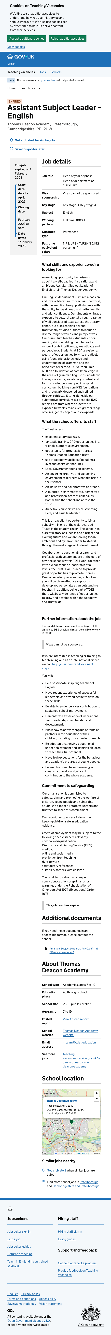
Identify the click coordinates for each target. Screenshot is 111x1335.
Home (11, 88)
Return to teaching (19, 1254)
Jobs (43, 72)
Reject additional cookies (67, 38)
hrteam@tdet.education (79, 1042)
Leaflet (59, 1153)
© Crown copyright (91, 1325)
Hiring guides (67, 1239)
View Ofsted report (76, 1019)
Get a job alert (56, 1170)
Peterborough (89, 1182)
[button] (71, 1122)
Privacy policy (30, 1294)
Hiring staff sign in (70, 1231)
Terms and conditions (21, 1299)
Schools (56, 72)
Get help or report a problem (77, 1263)
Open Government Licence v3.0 (28, 1321)
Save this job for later (29, 149)
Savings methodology (21, 1304)
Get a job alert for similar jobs (35, 140)
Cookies (12, 1294)
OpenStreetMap (82, 1153)
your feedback (49, 80)
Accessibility (47, 1299)
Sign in (11, 63)
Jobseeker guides (19, 1246)
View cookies (16, 46)
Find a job (13, 1239)
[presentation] (71, 1122)
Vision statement (50, 1304)
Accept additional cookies (26, 38)
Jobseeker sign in (18, 1231)
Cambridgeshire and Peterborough (76, 1186)
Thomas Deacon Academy (62, 1100)
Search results (30, 88)
